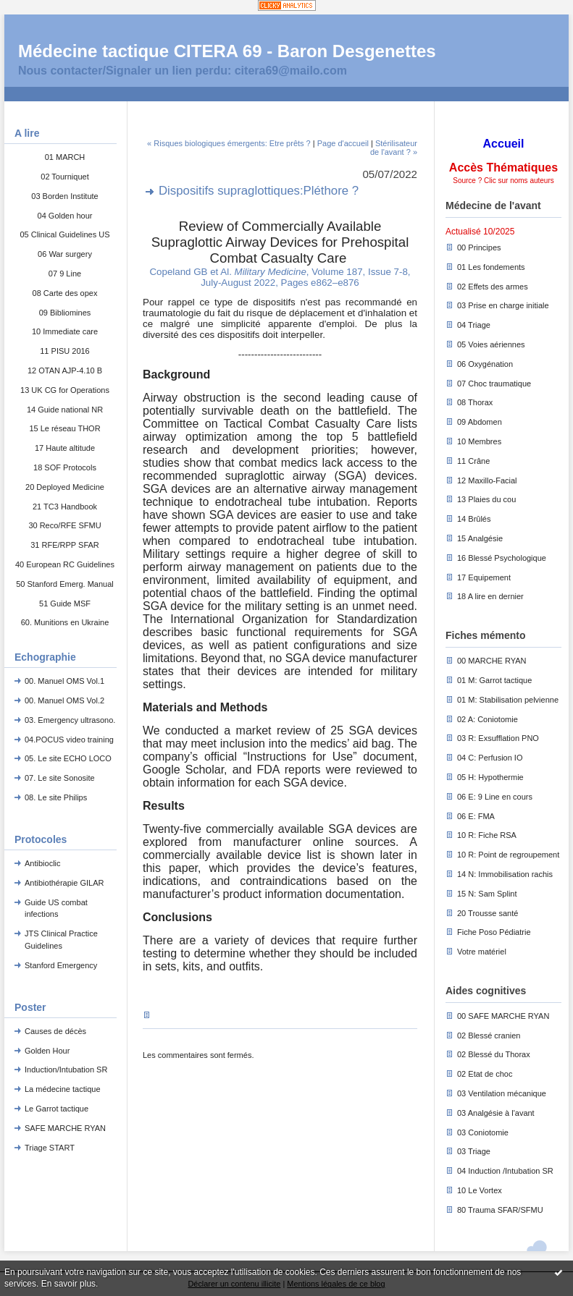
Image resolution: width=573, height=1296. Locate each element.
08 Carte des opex (65, 293)
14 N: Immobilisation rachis (505, 874)
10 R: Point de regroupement (508, 854)
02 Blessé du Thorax (493, 1054)
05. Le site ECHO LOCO (68, 758)
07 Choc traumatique (494, 383)
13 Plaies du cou (486, 499)
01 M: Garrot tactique (494, 680)
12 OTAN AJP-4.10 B (65, 370)
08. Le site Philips (56, 797)
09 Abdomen (479, 422)
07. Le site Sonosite (60, 778)
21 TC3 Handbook (65, 506)
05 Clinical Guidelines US (64, 234)
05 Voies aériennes (491, 344)
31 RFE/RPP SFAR (64, 545)
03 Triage (473, 1151)
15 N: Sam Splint (487, 893)
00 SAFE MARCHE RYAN (503, 1016)
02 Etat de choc (484, 1074)
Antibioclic (43, 863)
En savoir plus (68, 1284)
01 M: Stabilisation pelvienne (508, 699)
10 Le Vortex (479, 1190)
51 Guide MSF (65, 603)
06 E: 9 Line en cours (494, 796)
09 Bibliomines (65, 312)
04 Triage (473, 325)
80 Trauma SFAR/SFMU (500, 1210)
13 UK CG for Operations (64, 390)
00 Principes (479, 247)
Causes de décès (55, 1031)
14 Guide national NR (65, 409)
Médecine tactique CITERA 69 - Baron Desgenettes (227, 51)
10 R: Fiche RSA (486, 835)
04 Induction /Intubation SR (505, 1170)
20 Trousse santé (487, 913)
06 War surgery (65, 254)
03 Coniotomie (483, 1132)
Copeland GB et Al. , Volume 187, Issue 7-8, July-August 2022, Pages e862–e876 (279, 277)
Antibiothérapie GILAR (64, 882)
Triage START (50, 1147)
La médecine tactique (63, 1089)
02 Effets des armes (492, 286)
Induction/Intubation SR (66, 1069)
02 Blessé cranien (488, 1035)
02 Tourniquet (64, 176)
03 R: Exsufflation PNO (498, 738)
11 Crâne (473, 461)
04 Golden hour (65, 215)
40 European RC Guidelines (64, 564)
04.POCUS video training (69, 739)
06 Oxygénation (485, 364)
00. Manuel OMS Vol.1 (64, 681)
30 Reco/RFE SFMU (64, 525)
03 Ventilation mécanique (501, 1093)
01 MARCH (65, 157)
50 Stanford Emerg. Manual (65, 584)
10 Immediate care (65, 331)
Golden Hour (47, 1050)
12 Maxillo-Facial (487, 480)
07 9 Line (65, 273)
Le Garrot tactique (56, 1108)
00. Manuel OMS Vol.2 (64, 700)
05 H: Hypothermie (490, 777)
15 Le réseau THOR (64, 428)
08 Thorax (475, 402)
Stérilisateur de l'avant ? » (393, 147)
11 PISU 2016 (65, 351)
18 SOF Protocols (64, 467)
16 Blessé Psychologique (501, 558)
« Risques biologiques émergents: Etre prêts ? (229, 143)
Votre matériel (481, 951)
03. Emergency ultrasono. (70, 720)
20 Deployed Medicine (64, 487)
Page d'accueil (343, 143)
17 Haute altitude (65, 448)
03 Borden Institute (64, 196)
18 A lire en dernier (490, 596)
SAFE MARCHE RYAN (65, 1128)
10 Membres (479, 441)
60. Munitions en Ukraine (65, 622)
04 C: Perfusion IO (490, 757)
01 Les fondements (491, 267)
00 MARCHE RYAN (492, 660)
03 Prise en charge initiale (503, 305)
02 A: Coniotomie (487, 719)
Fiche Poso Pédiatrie (494, 932)
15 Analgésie (480, 538)
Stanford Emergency (61, 965)
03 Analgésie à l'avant (496, 1113)
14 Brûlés (473, 518)
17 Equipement (484, 577)
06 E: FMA (476, 816)
